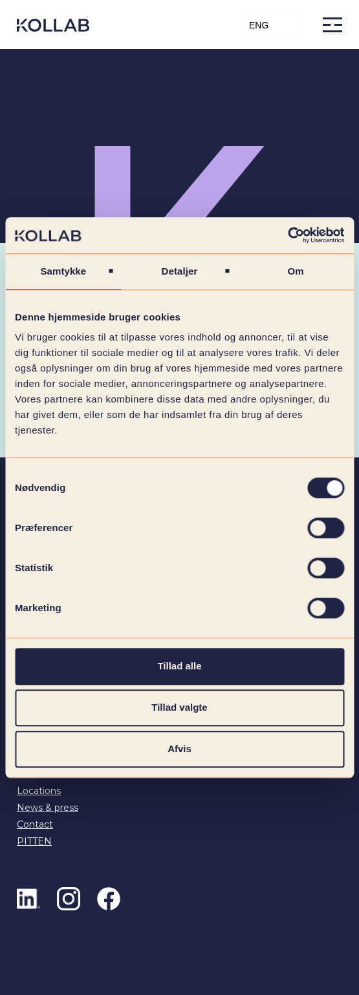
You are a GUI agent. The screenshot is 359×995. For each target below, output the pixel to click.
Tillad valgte (179, 707)
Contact (35, 824)
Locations (39, 791)
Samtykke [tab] (63, 271)
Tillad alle (179, 665)
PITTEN (34, 841)
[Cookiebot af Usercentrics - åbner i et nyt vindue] (287, 235)
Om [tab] (296, 271)
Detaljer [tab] (180, 271)
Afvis (179, 748)
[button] (272, 25)
